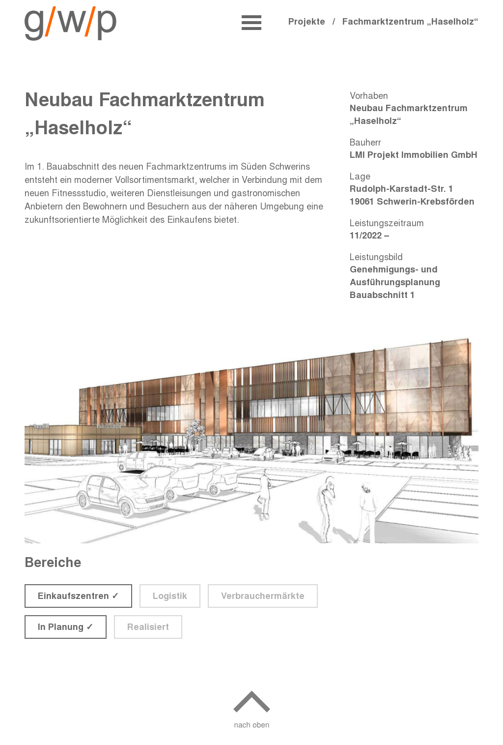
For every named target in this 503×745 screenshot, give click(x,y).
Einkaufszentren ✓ (78, 595)
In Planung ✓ (65, 626)
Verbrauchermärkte (263, 595)
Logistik (170, 595)
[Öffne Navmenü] (251, 22)
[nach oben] (251, 713)
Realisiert (148, 626)
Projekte (310, 21)
